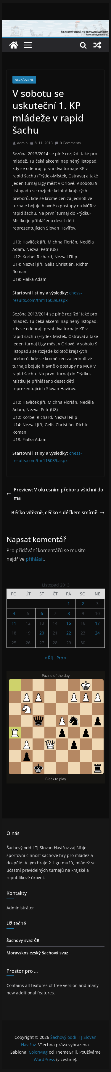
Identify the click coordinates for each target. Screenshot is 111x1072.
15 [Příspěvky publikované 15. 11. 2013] (68, 623)
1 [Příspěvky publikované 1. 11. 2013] (68, 603)
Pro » (61, 658)
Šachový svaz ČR (23, 940)
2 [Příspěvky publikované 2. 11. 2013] (83, 603)
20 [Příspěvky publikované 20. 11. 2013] (41, 633)
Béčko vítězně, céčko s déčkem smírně (57, 512)
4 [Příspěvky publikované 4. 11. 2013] (14, 613)
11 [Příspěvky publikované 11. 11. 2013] (14, 623)
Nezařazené (24, 80)
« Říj (49, 658)
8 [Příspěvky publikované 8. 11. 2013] (68, 613)
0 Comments (68, 142)
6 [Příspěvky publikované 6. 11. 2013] (42, 613)
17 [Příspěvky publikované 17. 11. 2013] (97, 623)
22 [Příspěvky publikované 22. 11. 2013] (68, 633)
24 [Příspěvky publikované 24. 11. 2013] (97, 633)
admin (22, 142)
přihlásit (35, 559)
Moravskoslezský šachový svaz (37, 953)
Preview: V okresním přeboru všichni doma (55, 493)
